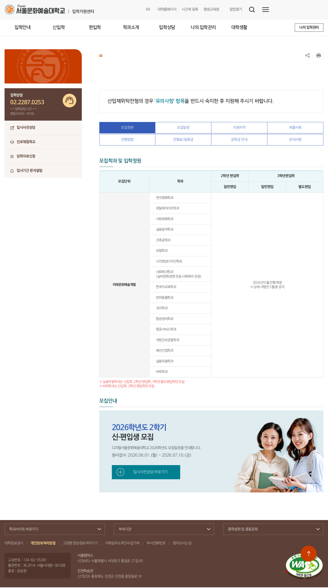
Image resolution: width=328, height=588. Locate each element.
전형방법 (127, 140)
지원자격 (239, 128)
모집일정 (183, 128)
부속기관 (162, 530)
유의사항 (295, 140)
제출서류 (295, 128)
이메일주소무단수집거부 (122, 544)
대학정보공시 (14, 544)
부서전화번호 (156, 544)
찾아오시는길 (182, 544)
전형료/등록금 (183, 140)
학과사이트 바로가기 (53, 530)
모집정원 (127, 128)
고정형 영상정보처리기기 (80, 544)
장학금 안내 (239, 140)
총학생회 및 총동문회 (271, 530)
